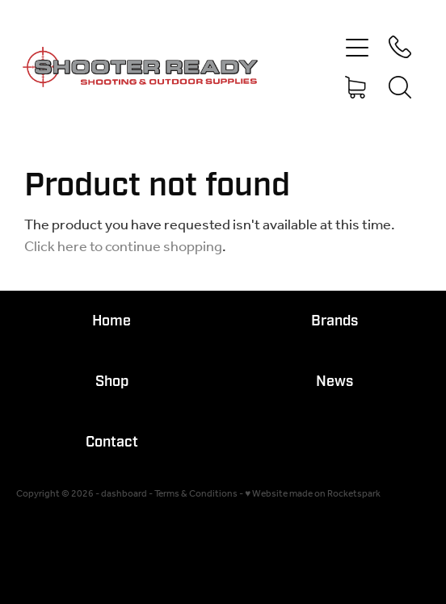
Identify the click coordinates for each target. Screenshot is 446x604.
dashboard (124, 493)
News (334, 381)
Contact (112, 442)
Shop (111, 381)
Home (111, 321)
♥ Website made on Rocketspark (313, 493)
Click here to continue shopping (123, 247)
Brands (334, 321)
